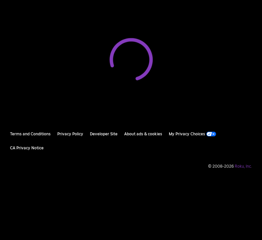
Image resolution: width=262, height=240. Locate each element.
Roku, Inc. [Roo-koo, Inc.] (243, 166)
